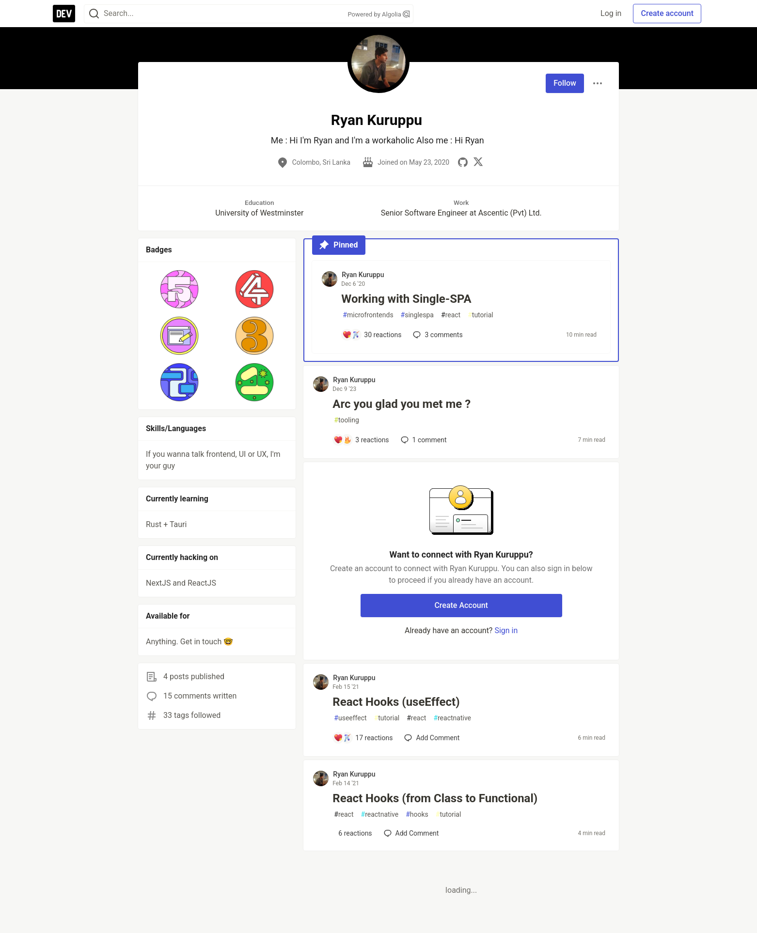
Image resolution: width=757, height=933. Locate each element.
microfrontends (368, 315)
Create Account (461, 605)
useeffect (350, 718)
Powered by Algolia (378, 14)
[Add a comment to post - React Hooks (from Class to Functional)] (353, 833)
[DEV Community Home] (64, 13)
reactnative (452, 718)
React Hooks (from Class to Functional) (434, 798)
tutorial (480, 315)
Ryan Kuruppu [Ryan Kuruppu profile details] (363, 275)
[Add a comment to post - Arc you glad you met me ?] (361, 440)
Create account (667, 13)
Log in (610, 13)
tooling (346, 420)
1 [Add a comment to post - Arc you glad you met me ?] (423, 440)
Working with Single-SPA (406, 299)
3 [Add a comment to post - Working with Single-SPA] (436, 335)
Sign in (506, 630)
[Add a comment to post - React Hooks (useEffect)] (363, 737)
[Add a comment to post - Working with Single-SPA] (371, 334)
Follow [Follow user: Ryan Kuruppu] (564, 83)
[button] (179, 289)
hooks (417, 814)
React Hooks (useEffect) (395, 702)
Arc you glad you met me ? (401, 404)
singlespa (417, 315)
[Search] (94, 14)
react (450, 315)
